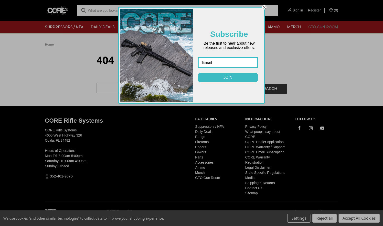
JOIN (227, 77)
